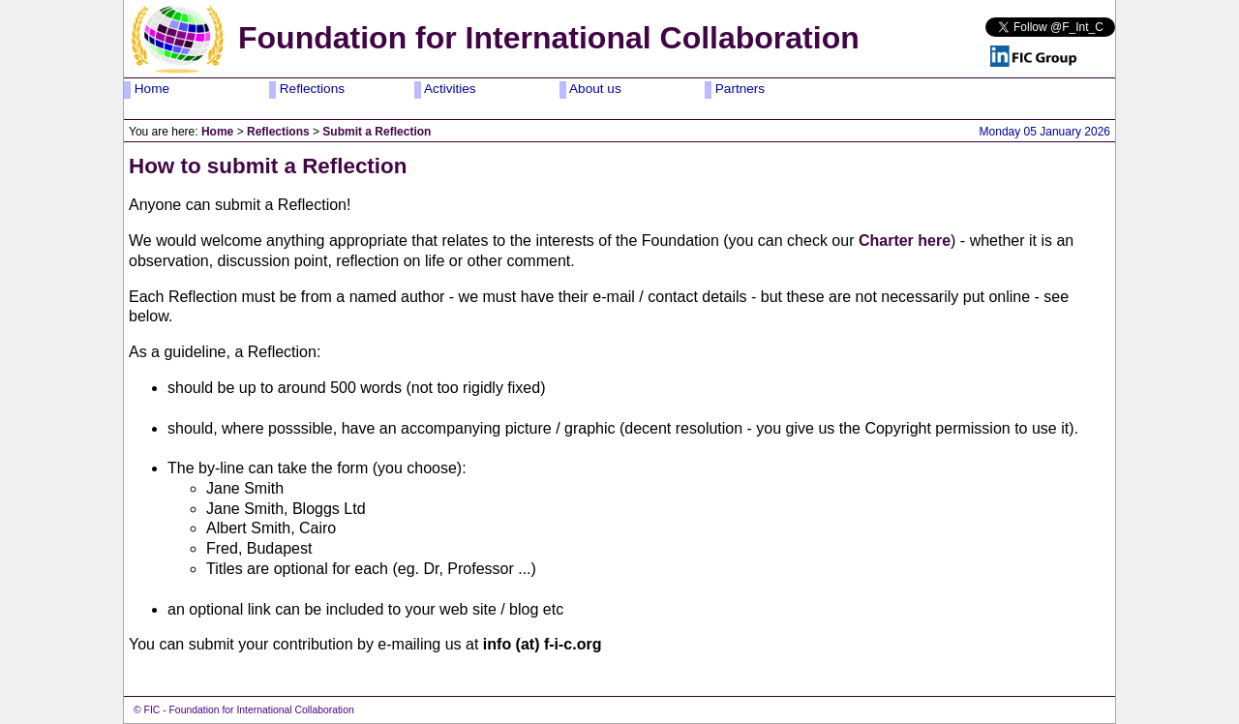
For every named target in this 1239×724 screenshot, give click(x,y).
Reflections (310, 88)
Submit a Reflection (376, 131)
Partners (738, 88)
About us (593, 88)
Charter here (905, 240)
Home (150, 88)
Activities (448, 88)
